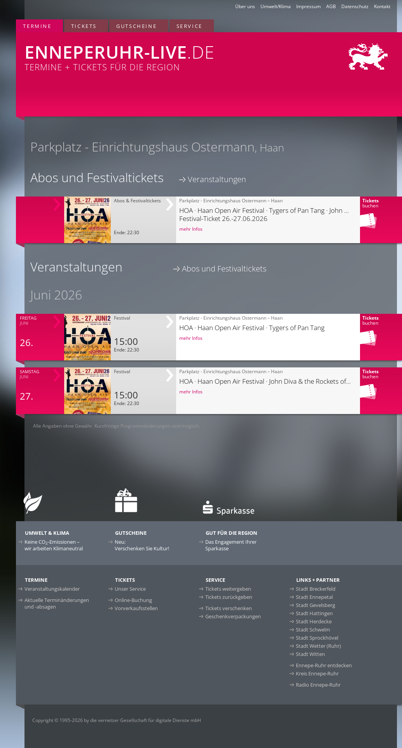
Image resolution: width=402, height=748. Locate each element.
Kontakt (382, 6)
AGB (331, 6)
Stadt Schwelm (313, 629)
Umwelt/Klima (275, 6)
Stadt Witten (310, 654)
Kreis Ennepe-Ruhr (317, 673)
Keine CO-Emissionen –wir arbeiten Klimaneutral (53, 545)
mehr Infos (191, 228)
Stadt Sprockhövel (317, 637)
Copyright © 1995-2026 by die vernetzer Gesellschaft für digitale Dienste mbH (116, 720)
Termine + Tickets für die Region (131, 52)
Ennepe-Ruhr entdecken (324, 665)
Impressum (308, 6)
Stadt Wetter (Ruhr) (318, 645)
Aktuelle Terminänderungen (56, 603)
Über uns (245, 6)
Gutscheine (136, 26)
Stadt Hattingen (314, 613)
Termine (37, 26)
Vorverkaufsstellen (136, 608)
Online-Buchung (133, 600)
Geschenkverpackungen (233, 616)
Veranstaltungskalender (52, 588)
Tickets (84, 26)
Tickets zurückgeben (228, 596)
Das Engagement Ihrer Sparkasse (231, 545)
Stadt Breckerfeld (316, 588)
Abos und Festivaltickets (224, 268)
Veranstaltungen (217, 179)
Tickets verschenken (228, 608)
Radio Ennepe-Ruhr (318, 684)
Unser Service (130, 588)
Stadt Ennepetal (314, 596)
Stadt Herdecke (314, 621)
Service (190, 26)
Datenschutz (355, 6)
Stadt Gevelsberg (315, 605)
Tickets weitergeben (228, 588)
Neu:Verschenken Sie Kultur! (142, 545)
